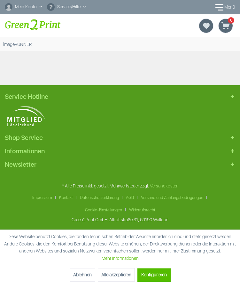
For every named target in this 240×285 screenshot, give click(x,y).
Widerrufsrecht (142, 210)
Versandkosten (164, 185)
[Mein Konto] (23, 6)
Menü (224, 7)
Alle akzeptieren (116, 274)
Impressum (42, 197)
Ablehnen (82, 274)
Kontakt (66, 197)
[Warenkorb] (225, 25)
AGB (130, 197)
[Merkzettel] (206, 25)
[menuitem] (23, 7)
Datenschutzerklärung (99, 197)
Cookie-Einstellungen (103, 210)
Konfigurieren (154, 274)
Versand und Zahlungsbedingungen (172, 197)
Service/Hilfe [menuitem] (64, 7)
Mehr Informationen (120, 258)
